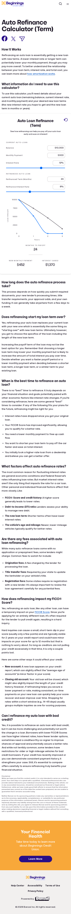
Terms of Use (52, 886)
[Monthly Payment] (56, 155)
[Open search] (60, 4)
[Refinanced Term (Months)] (56, 179)
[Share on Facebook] (5, 38)
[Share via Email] (22, 38)
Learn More (35, 859)
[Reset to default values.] (65, 120)
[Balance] (56, 147)
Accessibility (35, 886)
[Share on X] (13, 39)
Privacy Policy (35, 891)
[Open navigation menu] (68, 4)
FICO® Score (42, 612)
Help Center (17, 886)
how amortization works (41, 74)
